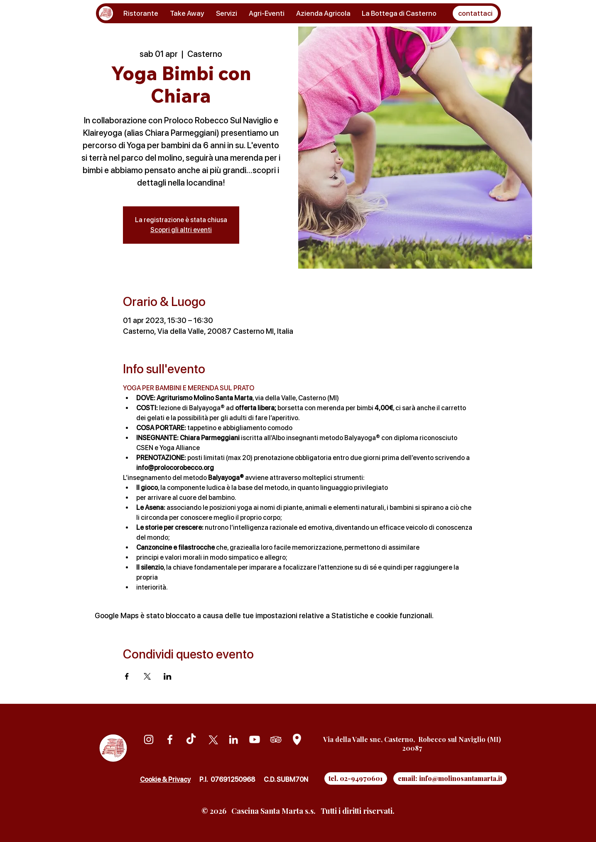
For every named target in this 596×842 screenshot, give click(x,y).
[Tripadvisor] (276, 739)
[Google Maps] (297, 739)
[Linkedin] (233, 739)
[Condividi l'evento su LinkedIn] (168, 676)
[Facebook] (170, 739)
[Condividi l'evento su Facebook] (127, 676)
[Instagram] (148, 739)
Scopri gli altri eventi (181, 230)
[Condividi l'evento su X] (147, 676)
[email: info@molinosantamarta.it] (450, 778)
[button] (475, 13)
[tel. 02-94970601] (355, 778)
